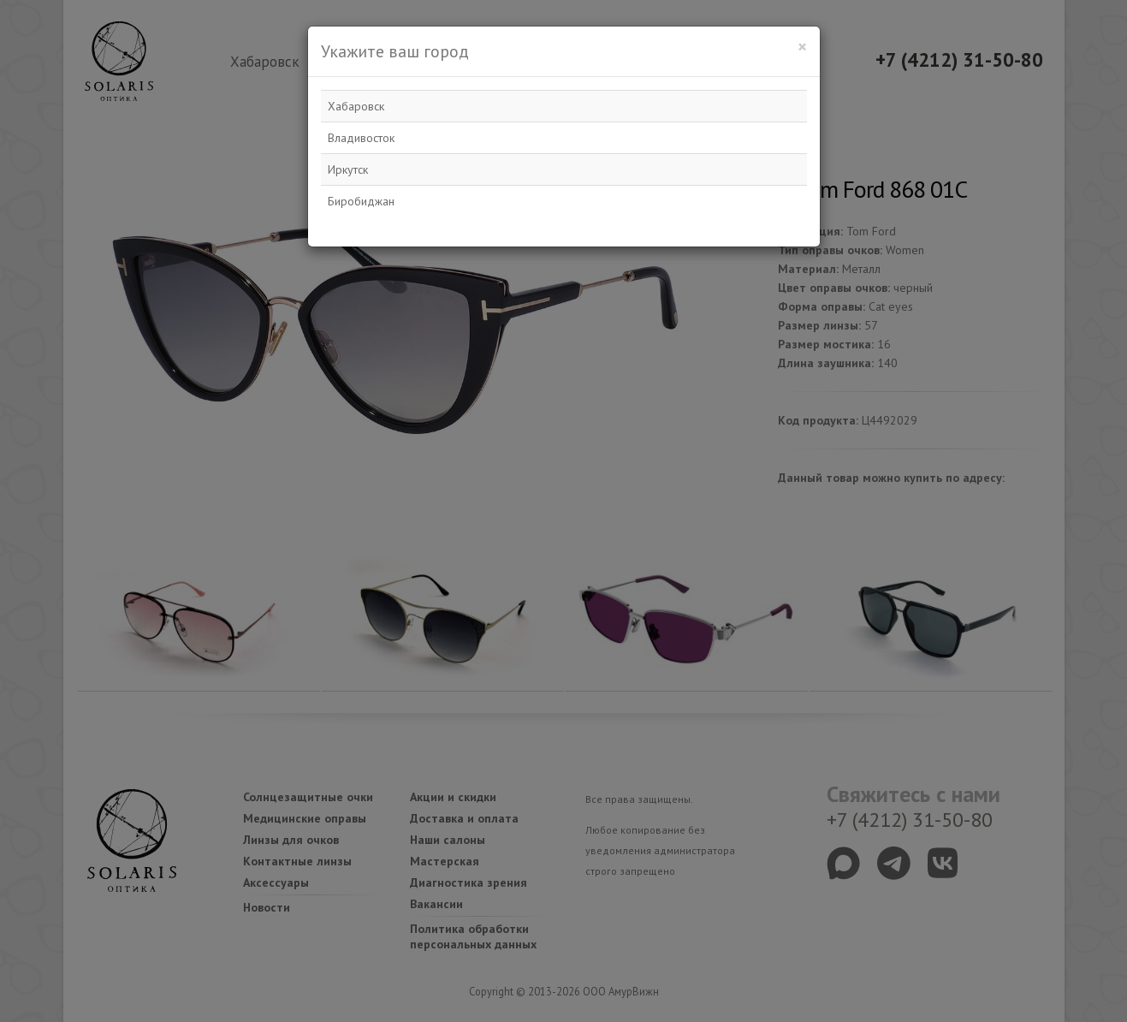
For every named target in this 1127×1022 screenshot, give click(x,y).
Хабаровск (356, 106)
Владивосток (361, 138)
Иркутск (348, 169)
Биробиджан (361, 201)
